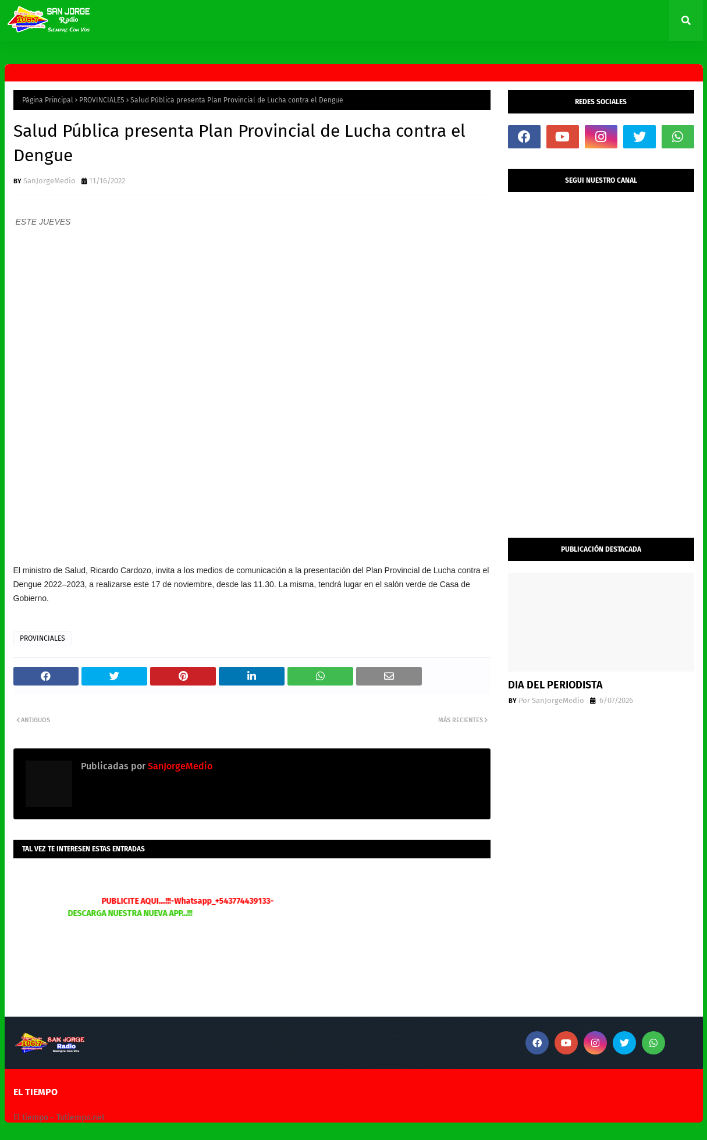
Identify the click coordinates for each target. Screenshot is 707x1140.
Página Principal (47, 100)
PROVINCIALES (102, 100)
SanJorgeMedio (49, 180)
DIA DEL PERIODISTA (555, 685)
